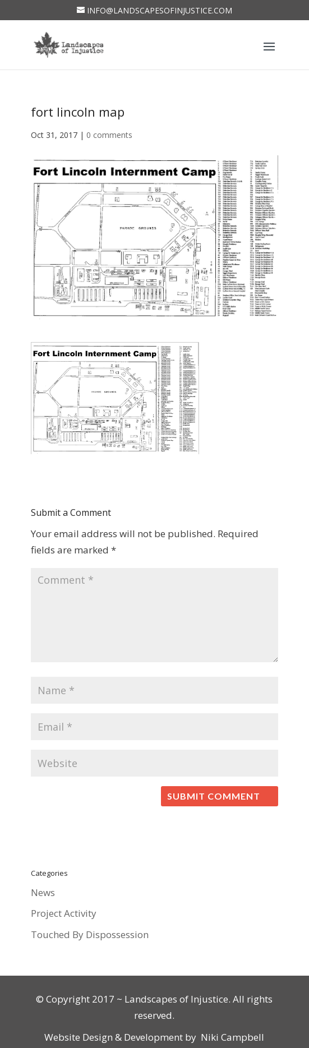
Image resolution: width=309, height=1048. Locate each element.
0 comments (109, 135)
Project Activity (63, 913)
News (43, 892)
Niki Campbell (231, 1037)
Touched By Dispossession (90, 934)
